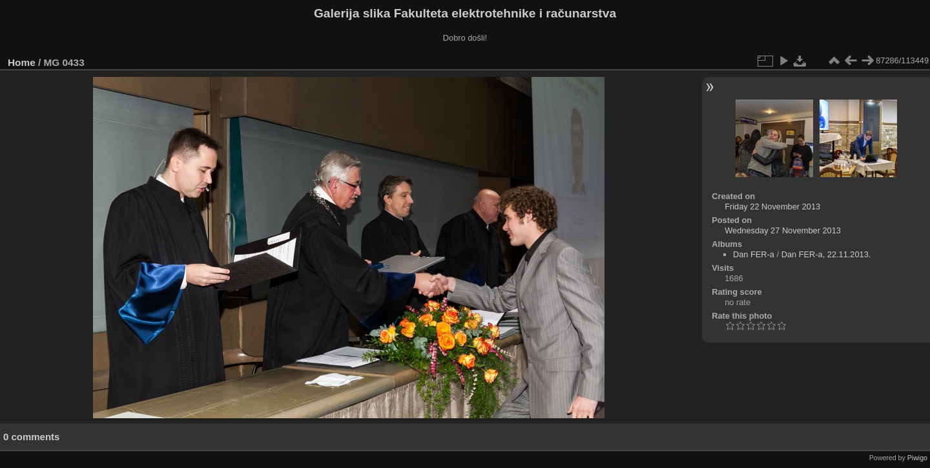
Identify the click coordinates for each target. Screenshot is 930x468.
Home (22, 62)
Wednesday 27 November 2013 (783, 230)
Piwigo (917, 458)
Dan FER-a (753, 254)
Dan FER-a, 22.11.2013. (826, 254)
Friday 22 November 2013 (772, 206)
